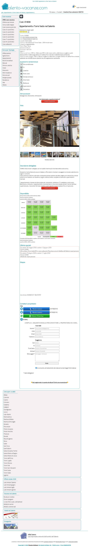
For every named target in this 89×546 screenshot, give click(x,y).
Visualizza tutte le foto (49, 159)
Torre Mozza (8, 463)
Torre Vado (28, 41)
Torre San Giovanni (10, 468)
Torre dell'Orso (8, 458)
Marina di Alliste (8, 419)
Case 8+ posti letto (8, 42)
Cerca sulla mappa (8, 25)
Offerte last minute (8, 22)
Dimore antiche (7, 65)
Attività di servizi (8, 504)
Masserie (5, 70)
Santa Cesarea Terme (10, 451)
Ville (4, 82)
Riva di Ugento (8, 439)
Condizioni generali (48, 541)
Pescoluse (7, 427)
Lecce (5, 412)
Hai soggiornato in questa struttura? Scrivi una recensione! (49, 382)
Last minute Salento (10, 482)
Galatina (6, 405)
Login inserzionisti (81, 7)
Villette (5, 85)
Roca (5, 441)
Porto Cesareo (8, 429)
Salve (5, 444)
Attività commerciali (10, 507)
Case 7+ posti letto (8, 39)
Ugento (6, 475)
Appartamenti (7, 58)
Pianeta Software (33, 545)
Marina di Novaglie (9, 422)
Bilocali (5, 63)
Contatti (59, 12)
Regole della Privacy (60, 541)
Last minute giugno (9, 485)
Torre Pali (7, 465)
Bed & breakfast (8, 61)
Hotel (4, 68)
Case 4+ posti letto (8, 32)
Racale (6, 436)
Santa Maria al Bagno (10, 453)
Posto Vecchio (8, 431)
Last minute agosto (10, 490)
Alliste (5, 395)
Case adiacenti (7, 44)
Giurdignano (7, 410)
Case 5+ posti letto (8, 34)
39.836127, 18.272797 (34, 295)
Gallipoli (6, 407)
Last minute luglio (9, 487)
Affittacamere (7, 53)
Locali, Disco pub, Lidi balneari (13, 502)
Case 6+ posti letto (8, 37)
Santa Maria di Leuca (10, 456)
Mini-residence (7, 73)
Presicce (6, 434)
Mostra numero (37, 309)
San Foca (7, 446)
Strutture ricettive (9, 497)
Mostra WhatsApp (37, 316)
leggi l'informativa (70, 368)
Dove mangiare (8, 499)
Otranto (6, 424)
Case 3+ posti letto (8, 30)
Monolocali (6, 75)
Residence (6, 80)
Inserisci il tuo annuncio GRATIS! (73, 12)
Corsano (6, 402)
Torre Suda (7, 470)
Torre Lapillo (8, 461)
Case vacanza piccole (9, 27)
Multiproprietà (7, 78)
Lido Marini (7, 414)
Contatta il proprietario (49, 101)
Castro (6, 400)
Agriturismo (6, 56)
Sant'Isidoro (7, 448)
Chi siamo (52, 12)
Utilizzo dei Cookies (73, 541)
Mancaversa (7, 417)
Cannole (6, 397)
